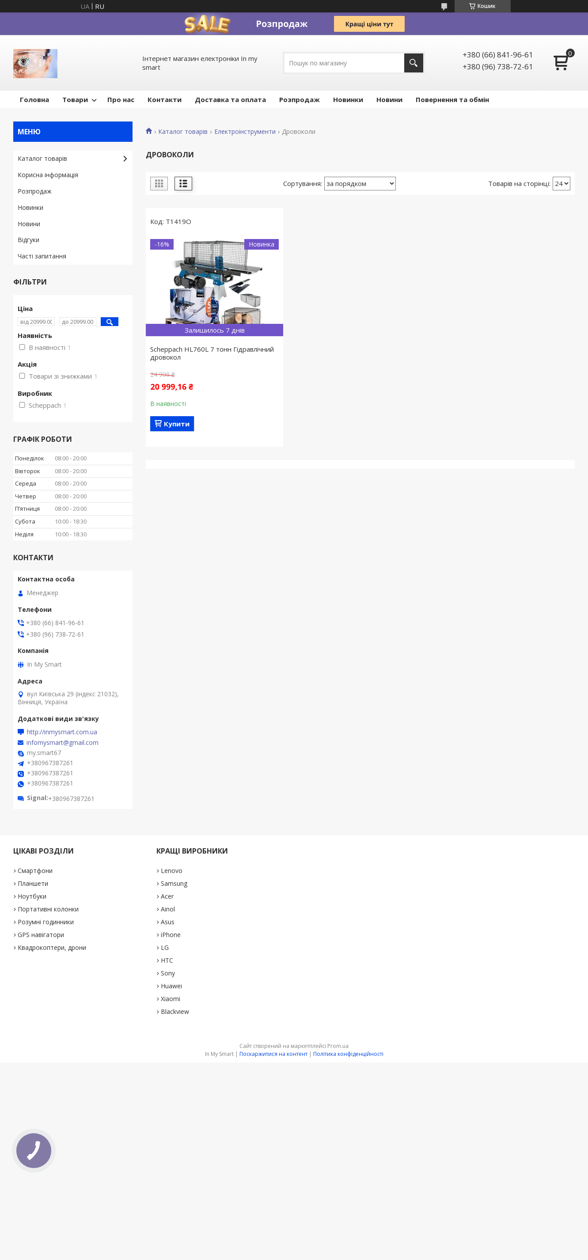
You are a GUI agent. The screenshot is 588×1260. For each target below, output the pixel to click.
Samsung (174, 883)
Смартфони (35, 870)
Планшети (33, 883)
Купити (177, 423)
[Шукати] (413, 62)
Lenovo (171, 870)
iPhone (171, 934)
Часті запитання (42, 256)
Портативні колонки (48, 909)
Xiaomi (170, 998)
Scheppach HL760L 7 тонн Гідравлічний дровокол (212, 353)
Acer (167, 896)
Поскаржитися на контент (273, 1054)
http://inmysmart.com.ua (62, 732)
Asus (168, 922)
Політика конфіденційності (348, 1054)
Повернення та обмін (452, 99)
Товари (75, 99)
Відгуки (28, 239)
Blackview (175, 1011)
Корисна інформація (48, 175)
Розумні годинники (46, 922)
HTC (167, 960)
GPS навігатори (41, 934)
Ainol (168, 909)
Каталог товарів (183, 132)
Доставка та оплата (230, 99)
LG (165, 947)
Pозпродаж (299, 99)
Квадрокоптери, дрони (52, 947)
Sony (168, 973)
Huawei (171, 986)
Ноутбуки (32, 896)
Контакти (165, 99)
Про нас (120, 99)
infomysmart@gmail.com (63, 743)
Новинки (348, 99)
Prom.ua (338, 1046)
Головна (34, 99)
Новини (389, 99)
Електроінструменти (245, 132)
